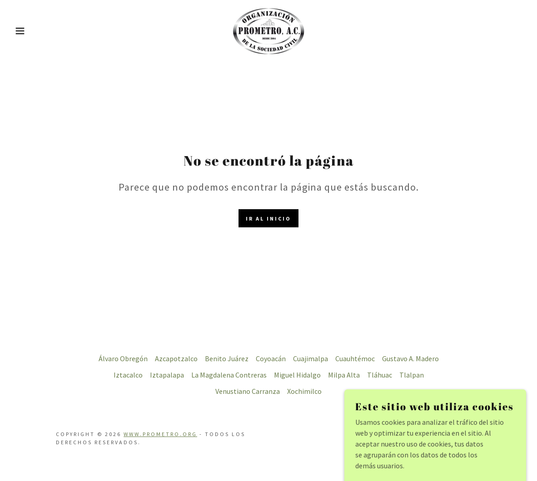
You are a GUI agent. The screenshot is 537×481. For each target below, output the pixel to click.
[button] (27, 31)
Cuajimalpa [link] (310, 358)
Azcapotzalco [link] (176, 358)
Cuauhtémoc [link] (355, 358)
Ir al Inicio (268, 218)
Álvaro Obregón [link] (123, 358)
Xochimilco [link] (304, 391)
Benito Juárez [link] (227, 358)
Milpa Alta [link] (344, 374)
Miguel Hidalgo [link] (297, 374)
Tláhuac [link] (379, 374)
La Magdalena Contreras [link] (229, 374)
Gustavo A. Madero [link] (410, 358)
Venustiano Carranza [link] (247, 391)
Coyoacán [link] (271, 358)
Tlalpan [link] (411, 374)
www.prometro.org (160, 434)
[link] (268, 29)
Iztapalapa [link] (167, 374)
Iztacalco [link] (128, 374)
